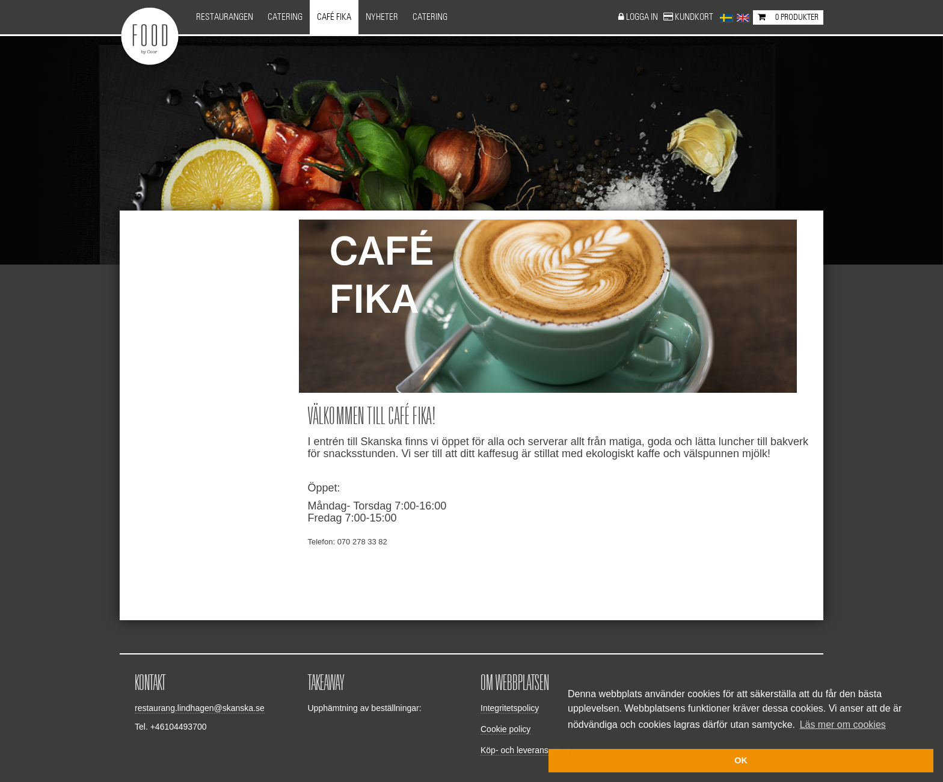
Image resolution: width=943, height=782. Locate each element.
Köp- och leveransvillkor (525, 750)
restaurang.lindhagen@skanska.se (200, 708)
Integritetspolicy (510, 708)
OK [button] (741, 760)
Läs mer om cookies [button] (843, 724)
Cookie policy (505, 729)
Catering (285, 17)
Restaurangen (224, 17)
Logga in (643, 17)
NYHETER (382, 17)
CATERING (430, 17)
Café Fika (334, 17)
